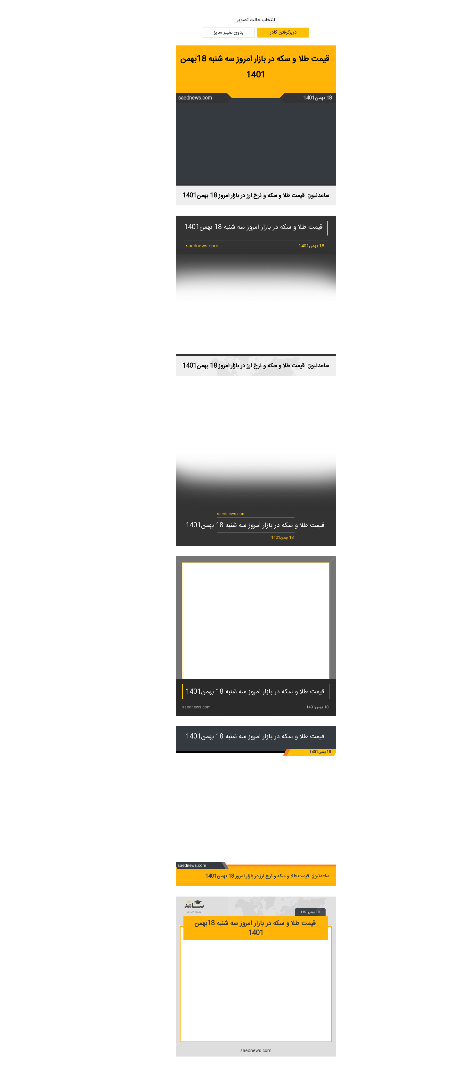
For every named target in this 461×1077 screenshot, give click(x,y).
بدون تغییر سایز (203, 32)
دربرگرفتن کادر (258, 32)
